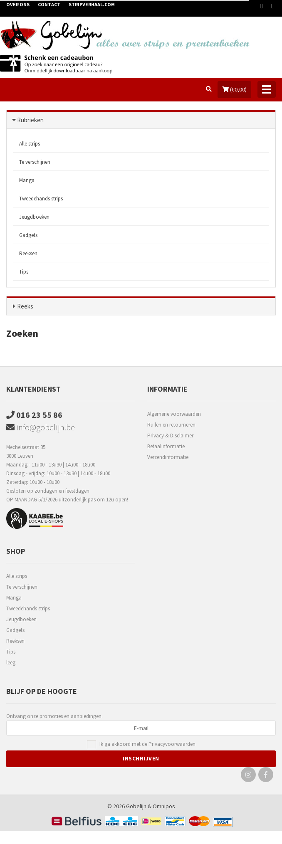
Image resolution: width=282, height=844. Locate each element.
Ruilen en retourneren (171, 424)
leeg (10, 662)
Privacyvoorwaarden (171, 744)
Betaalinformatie (166, 446)
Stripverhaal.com (92, 4)
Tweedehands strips (41, 198)
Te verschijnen (34, 161)
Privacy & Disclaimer (170, 435)
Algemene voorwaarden (174, 413)
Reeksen (28, 253)
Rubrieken (30, 120)
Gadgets (28, 235)
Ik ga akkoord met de (147, 744)
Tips (23, 271)
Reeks (25, 306)
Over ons (18, 4)
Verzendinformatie (167, 457)
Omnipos (164, 806)
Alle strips (29, 143)
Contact (49, 4)
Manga (27, 180)
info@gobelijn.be (40, 427)
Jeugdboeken (34, 216)
